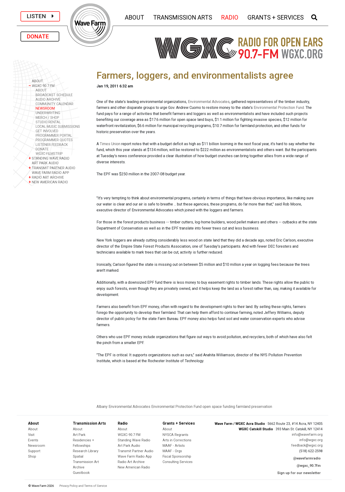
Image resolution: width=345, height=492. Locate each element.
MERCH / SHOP (47, 118)
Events (33, 440)
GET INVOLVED (47, 131)
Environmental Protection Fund (176, 406)
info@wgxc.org (311, 440)
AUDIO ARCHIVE (48, 100)
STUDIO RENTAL (48, 122)
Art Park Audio (129, 446)
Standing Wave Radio (134, 440)
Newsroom (36, 446)
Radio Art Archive (131, 462)
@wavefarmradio (307, 458)
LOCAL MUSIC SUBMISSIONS (58, 127)
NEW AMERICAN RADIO (48, 182)
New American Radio (134, 467)
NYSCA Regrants (175, 435)
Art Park (79, 435)
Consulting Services (178, 462)
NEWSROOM (45, 109)
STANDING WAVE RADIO (49, 158)
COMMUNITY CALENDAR (54, 104)
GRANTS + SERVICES (276, 16)
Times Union (110, 144)
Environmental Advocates (209, 101)
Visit (31, 435)
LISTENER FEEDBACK (52, 145)
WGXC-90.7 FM (42, 85)
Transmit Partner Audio (135, 451)
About (33, 429)
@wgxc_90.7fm (309, 466)
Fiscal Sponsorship (177, 457)
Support (34, 451)
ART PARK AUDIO (44, 163)
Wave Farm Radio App (135, 457)
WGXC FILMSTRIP (49, 154)
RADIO (230, 16)
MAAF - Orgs (172, 451)
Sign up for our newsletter (299, 473)
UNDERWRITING (48, 113)
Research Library (85, 451)
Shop (32, 457)
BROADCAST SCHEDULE (54, 95)
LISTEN (40, 16)
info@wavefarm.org (307, 435)
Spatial (78, 457)
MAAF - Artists (174, 446)
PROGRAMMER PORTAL (54, 136)
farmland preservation (254, 406)
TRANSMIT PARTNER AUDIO (52, 168)
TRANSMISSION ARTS (183, 16)
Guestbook (81, 473)
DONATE (40, 36)
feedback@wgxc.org (307, 445)
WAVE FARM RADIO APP (49, 172)
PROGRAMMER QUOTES (54, 140)
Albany (102, 406)
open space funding (218, 406)
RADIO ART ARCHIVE (46, 177)
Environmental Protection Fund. (279, 107)
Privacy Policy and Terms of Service (83, 486)
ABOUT (134, 16)
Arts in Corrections (177, 440)
